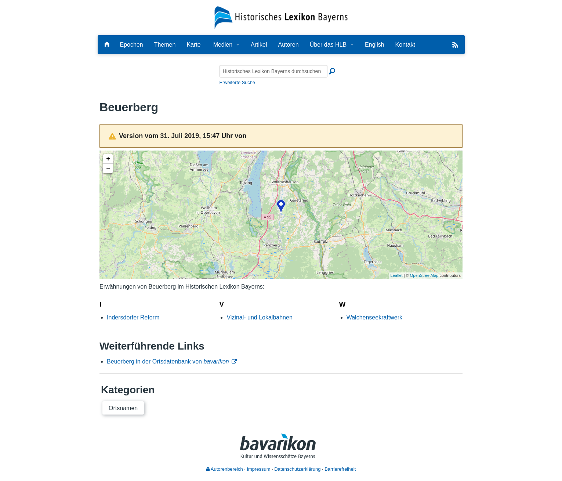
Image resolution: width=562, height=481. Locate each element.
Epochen (131, 44)
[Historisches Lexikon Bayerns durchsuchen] (273, 71)
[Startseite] (281, 17)
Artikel (259, 44)
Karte (193, 44)
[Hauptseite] (107, 44)
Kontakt (405, 44)
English (374, 44)
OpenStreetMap (424, 275)
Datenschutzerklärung (297, 469)
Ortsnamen (123, 408)
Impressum (258, 469)
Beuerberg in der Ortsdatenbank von (168, 361)
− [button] (108, 168)
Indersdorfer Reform (133, 317)
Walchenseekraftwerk (374, 317)
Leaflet (397, 275)
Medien (222, 44)
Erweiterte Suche (237, 82)
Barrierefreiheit (340, 469)
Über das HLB (328, 44)
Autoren (288, 44)
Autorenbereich (224, 469)
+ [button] (108, 159)
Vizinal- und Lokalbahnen (259, 317)
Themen (165, 44)
